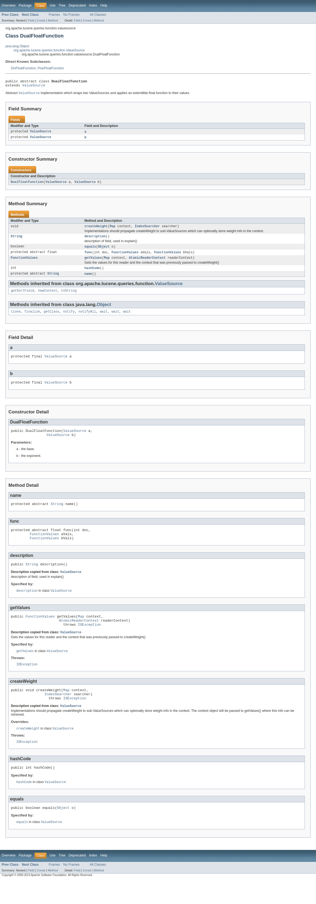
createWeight (96, 229)
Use (52, 5)
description (95, 240)
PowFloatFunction (51, 68)
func (88, 256)
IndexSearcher (147, 229)
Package (25, 5)
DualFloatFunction (27, 184)
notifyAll (87, 318)
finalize (32, 318)
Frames (54, 15)
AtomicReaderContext (147, 262)
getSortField (22, 296)
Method (53, 20)
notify (69, 318)
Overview (9, 5)
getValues (93, 262)
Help (103, 5)
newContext (47, 296)
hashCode (92, 273)
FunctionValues (125, 256)
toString (69, 296)
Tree (62, 5)
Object (104, 250)
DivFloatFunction (23, 68)
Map (112, 229)
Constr (41, 20)
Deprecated (77, 5)
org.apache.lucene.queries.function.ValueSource (49, 50)
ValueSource (33, 86)
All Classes (98, 15)
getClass (51, 318)
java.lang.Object (17, 46)
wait (103, 318)
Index (93, 5)
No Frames (71, 15)
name (88, 279)
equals (90, 250)
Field (31, 20)
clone (16, 318)
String (16, 240)
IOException (89, 641)
